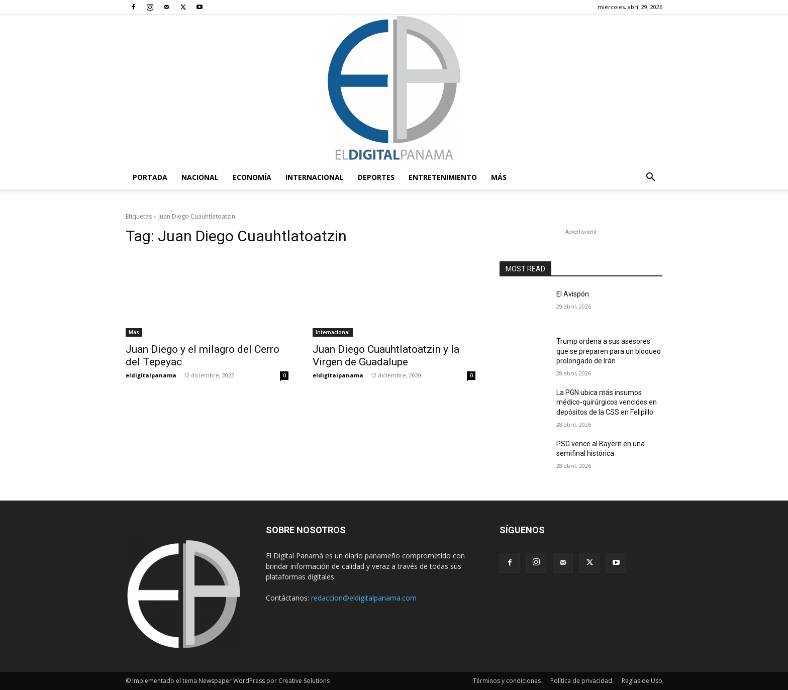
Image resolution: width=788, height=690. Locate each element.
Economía (252, 177)
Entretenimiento (443, 177)
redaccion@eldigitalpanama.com (364, 598)
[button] (650, 178)
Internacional (314, 177)
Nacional (200, 177)
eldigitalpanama (151, 375)
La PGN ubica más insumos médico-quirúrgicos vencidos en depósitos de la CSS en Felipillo (606, 402)
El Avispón (572, 294)
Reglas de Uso (642, 680)
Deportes (376, 177)
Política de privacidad (581, 680)
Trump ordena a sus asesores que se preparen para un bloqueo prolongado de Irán (608, 351)
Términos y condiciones (507, 680)
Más (499, 177)
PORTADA (150, 177)
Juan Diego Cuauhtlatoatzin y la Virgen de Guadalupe (386, 355)
